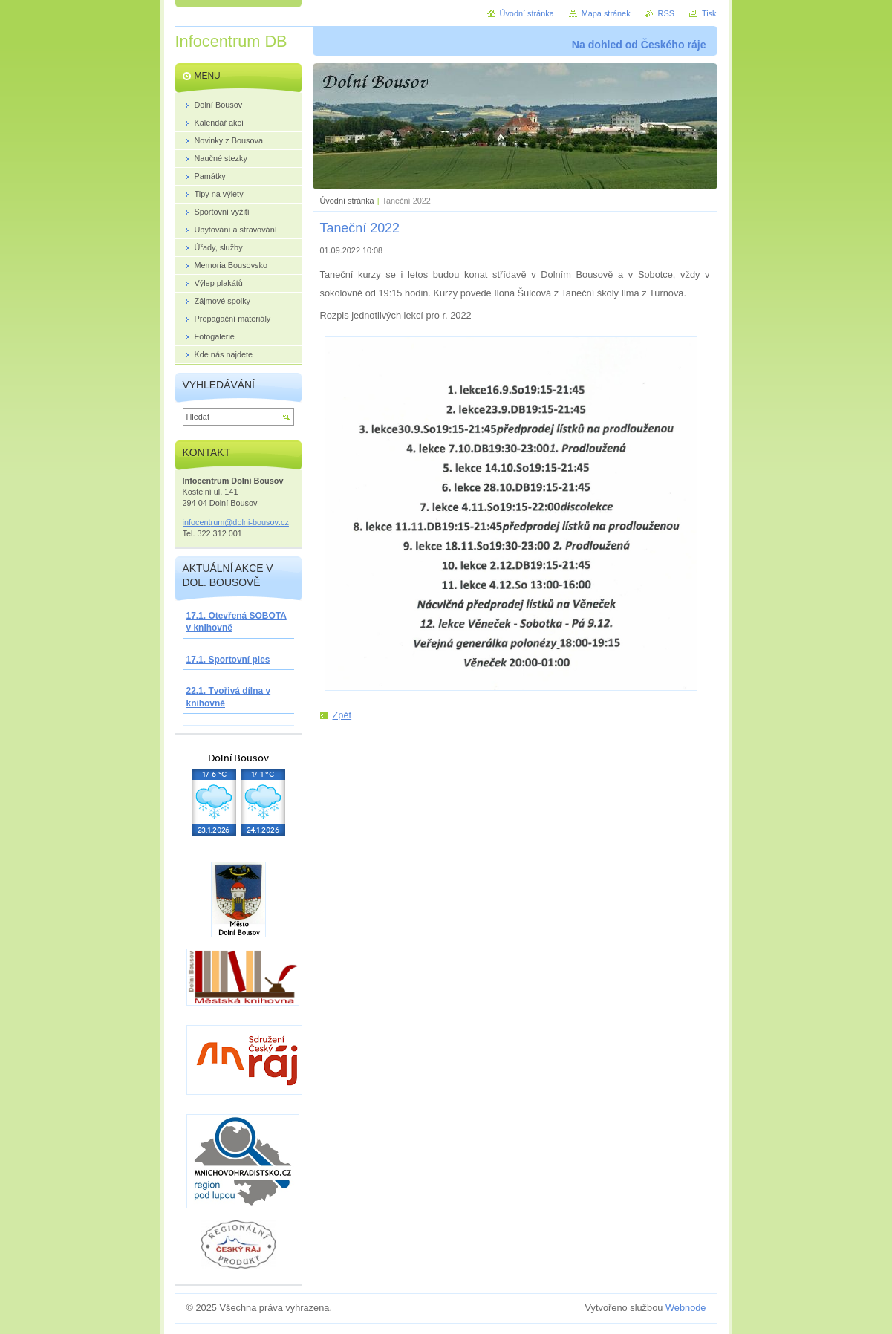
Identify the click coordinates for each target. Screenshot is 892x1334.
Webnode (685, 1307)
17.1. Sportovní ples (228, 659)
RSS (666, 13)
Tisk (709, 13)
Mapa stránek (606, 13)
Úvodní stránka (347, 200)
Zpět (342, 714)
